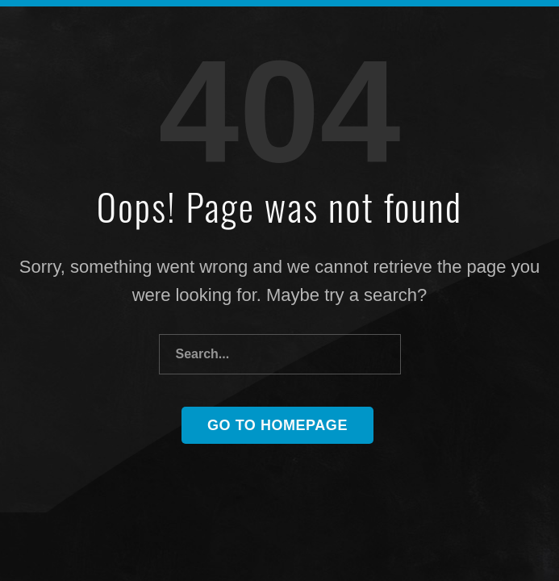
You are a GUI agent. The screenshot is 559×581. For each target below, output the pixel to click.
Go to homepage (277, 425)
